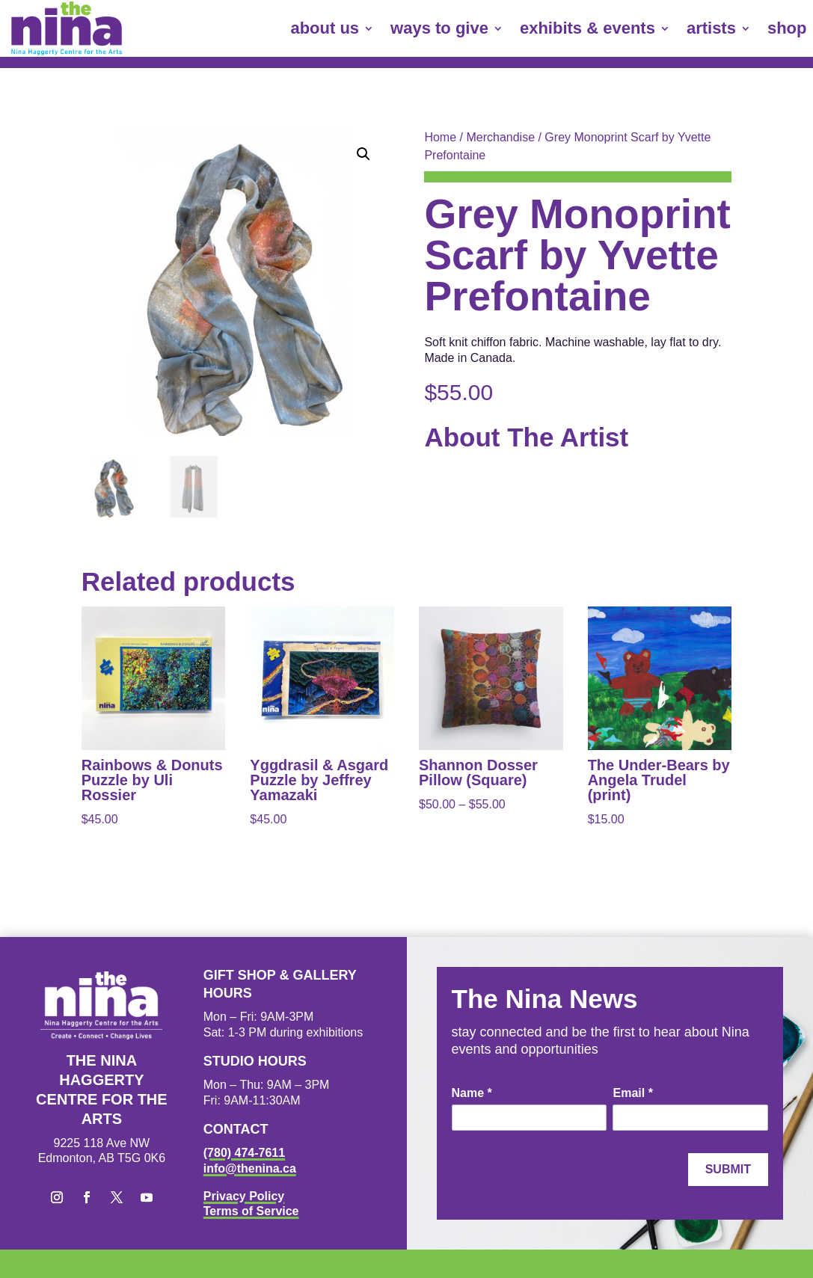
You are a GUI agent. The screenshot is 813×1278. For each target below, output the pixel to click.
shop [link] (787, 28)
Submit (728, 1169)
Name (472, 1093)
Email (632, 1093)
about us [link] (324, 28)
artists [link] (711, 28)
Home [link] (440, 137)
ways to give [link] (439, 28)
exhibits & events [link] (587, 28)
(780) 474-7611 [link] (244, 1152)
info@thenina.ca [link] (249, 1168)
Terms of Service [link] (251, 1211)
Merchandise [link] (500, 137)
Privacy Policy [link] (244, 1196)
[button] (363, 154)
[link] (66, 28)
